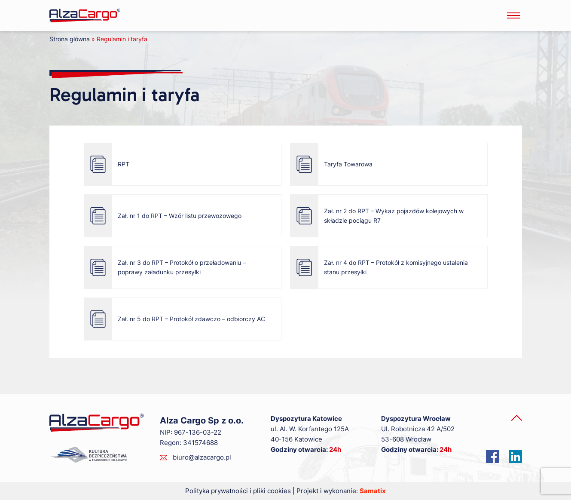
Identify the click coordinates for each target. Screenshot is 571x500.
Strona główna (69, 39)
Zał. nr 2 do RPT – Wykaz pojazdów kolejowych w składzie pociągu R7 (378, 216)
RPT (108, 164)
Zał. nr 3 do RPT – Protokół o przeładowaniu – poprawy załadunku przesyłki (166, 267)
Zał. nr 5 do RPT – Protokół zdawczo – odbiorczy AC (176, 319)
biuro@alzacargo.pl (202, 457)
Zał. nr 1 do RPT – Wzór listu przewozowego (164, 216)
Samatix (373, 491)
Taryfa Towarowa (333, 164)
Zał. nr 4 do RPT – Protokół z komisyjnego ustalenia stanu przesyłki (380, 267)
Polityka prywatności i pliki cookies (238, 491)
